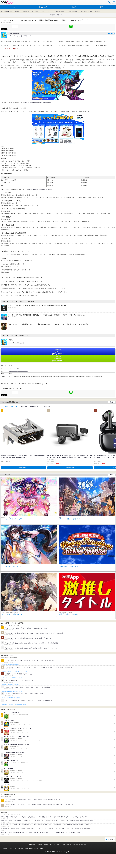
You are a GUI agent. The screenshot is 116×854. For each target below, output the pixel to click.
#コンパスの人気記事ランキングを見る (10, 664)
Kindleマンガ (23, 406)
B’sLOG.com (82, 844)
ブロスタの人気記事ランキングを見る (10, 684)
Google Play (58, 359)
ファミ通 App (6, 2)
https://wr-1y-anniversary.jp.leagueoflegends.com (38, 102)
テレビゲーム (46, 406)
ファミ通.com (74, 844)
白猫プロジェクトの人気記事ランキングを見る (12, 677)
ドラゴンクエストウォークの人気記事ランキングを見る (14, 671)
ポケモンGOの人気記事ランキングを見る (11, 697)
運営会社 (46, 844)
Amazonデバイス (35, 406)
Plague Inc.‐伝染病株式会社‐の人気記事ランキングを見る (14, 691)
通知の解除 (66, 844)
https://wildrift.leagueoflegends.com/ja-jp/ (18, 371)
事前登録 (52, 15)
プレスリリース (39, 11)
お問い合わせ (33, 844)
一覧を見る (112, 402)
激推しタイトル (61, 15)
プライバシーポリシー (56, 844)
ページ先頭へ (111, 839)
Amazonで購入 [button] (23, 467)
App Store (58, 352)
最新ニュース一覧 (28, 11)
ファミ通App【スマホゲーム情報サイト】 (12, 11)
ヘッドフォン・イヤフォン (9, 406)
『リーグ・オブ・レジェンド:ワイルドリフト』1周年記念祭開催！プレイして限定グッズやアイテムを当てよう (72, 11)
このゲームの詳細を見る (16, 343)
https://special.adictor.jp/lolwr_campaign (39, 189)
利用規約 (40, 844)
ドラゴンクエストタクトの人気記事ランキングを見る (14, 704)
